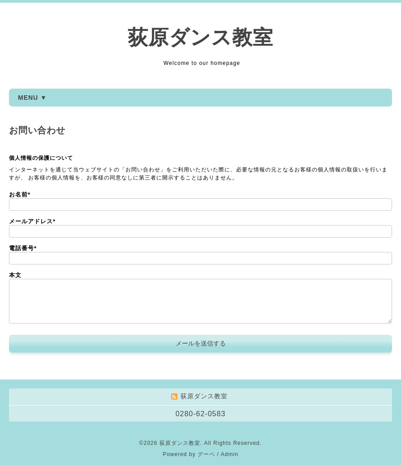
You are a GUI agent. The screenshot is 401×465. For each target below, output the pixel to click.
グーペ (206, 454)
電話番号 (23, 248)
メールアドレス (32, 221)
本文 (15, 275)
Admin (229, 454)
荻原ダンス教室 (200, 37)
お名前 (19, 194)
